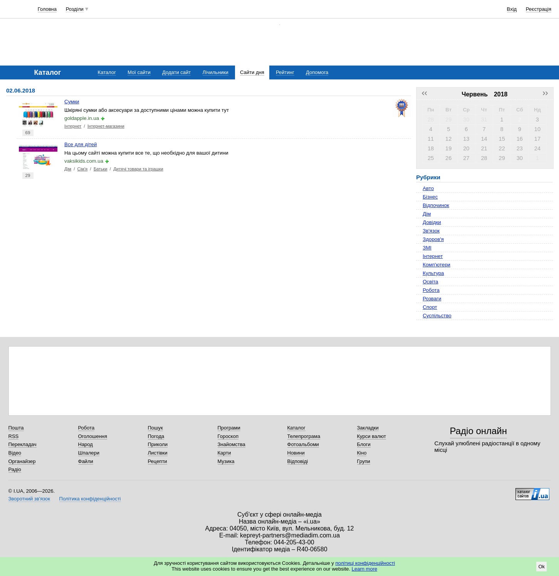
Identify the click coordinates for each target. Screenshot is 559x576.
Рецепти (157, 461)
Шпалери (89, 453)
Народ (85, 444)
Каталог (107, 72)
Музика (226, 461)
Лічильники (215, 72)
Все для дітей (80, 144)
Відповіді (297, 461)
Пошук (155, 428)
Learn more (364, 569)
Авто (428, 188)
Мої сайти (139, 72)
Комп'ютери (436, 265)
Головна (47, 9)
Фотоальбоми (303, 444)
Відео (15, 453)
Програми (229, 428)
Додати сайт (176, 72)
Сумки (71, 101)
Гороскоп (228, 436)
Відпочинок (436, 205)
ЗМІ (427, 248)
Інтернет (72, 126)
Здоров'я (433, 239)
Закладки (368, 428)
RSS (13, 436)
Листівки (158, 453)
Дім (67, 169)
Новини (296, 453)
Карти (224, 453)
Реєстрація (538, 9)
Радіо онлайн (478, 431)
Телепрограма (304, 436)
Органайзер (22, 461)
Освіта (430, 282)
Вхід (512, 9)
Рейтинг (285, 72)
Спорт (430, 307)
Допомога (317, 72)
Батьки (100, 169)
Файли (85, 461)
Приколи (158, 444)
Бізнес (430, 197)
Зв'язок (431, 231)
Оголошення (92, 436)
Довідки (432, 222)
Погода (156, 436)
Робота (431, 290)
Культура (433, 273)
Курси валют (371, 436)
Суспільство (437, 315)
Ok (541, 566)
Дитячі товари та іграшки (138, 169)
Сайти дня (252, 72)
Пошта (16, 428)
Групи (363, 461)
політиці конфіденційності (365, 563)
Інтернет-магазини (105, 126)
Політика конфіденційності (90, 499)
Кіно (362, 453)
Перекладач (22, 444)
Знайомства (231, 444)
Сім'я (82, 169)
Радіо (14, 469)
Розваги (432, 298)
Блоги (364, 444)
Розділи (75, 9)
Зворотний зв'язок (29, 499)
